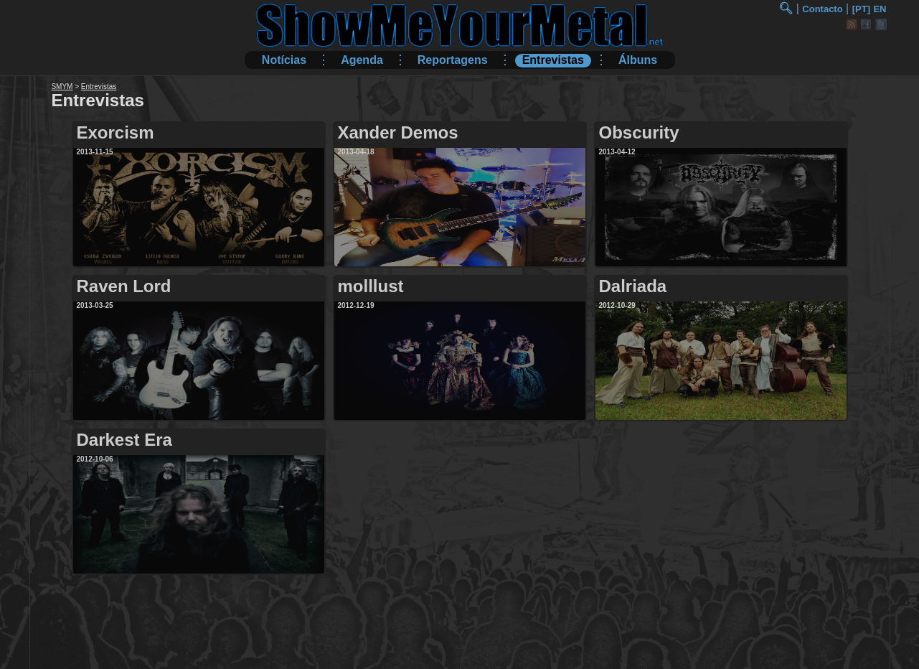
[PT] (861, 9)
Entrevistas (553, 60)
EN (879, 9)
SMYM (61, 86)
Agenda (362, 60)
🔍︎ (785, 8)
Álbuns (637, 60)
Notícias (284, 60)
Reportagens (453, 60)
